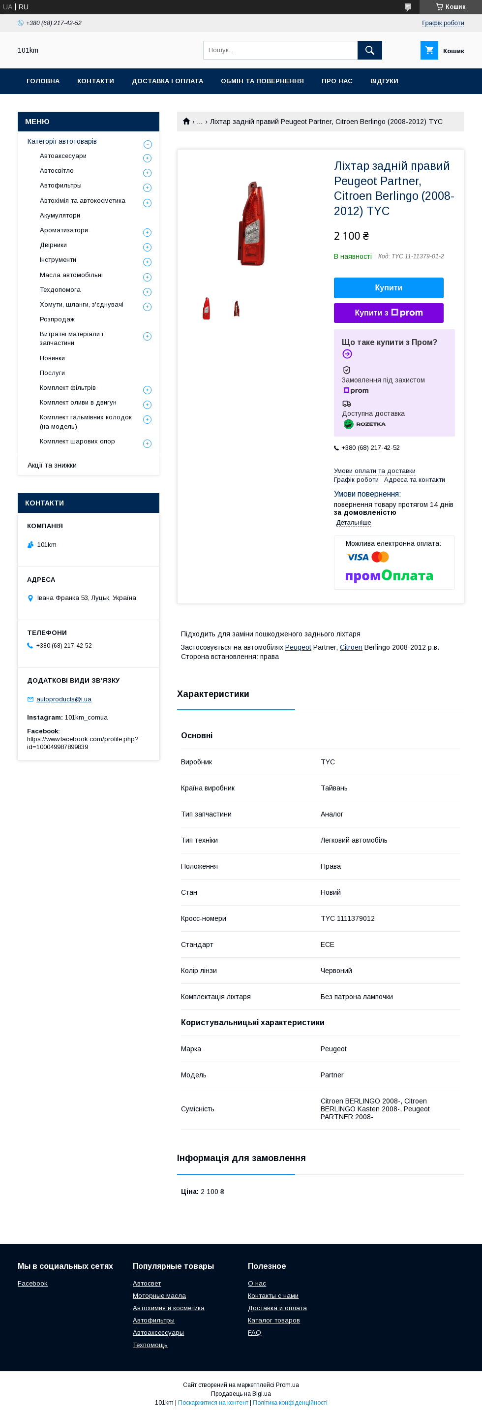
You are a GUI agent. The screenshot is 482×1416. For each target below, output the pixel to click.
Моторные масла (159, 1295)
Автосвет (147, 1283)
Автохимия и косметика (169, 1308)
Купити (389, 287)
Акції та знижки (52, 465)
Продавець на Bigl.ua (241, 1393)
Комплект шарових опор (77, 441)
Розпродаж (57, 319)
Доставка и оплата (277, 1308)
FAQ (254, 1332)
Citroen (351, 647)
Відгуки (384, 81)
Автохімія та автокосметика (82, 200)
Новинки (52, 358)
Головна (43, 81)
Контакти (95, 81)
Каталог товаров (274, 1320)
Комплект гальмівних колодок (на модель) (86, 421)
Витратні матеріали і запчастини (71, 338)
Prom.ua (287, 1385)
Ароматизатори (64, 230)
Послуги (52, 373)
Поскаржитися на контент (213, 1402)
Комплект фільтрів (68, 387)
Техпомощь (150, 1345)
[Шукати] (370, 50)
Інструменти (58, 259)
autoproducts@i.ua (63, 699)
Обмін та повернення (262, 81)
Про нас (337, 81)
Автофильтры (61, 185)
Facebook (33, 1283)
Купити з (388, 313)
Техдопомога (60, 289)
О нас (257, 1283)
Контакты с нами (273, 1295)
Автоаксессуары (158, 1332)
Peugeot (298, 647)
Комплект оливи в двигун (78, 402)
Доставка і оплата (167, 81)
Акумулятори (60, 215)
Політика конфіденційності (290, 1402)
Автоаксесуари (63, 155)
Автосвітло (57, 170)
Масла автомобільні (71, 275)
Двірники (53, 245)
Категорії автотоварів (62, 141)
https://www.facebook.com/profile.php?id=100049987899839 (83, 743)
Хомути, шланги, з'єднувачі (81, 304)
